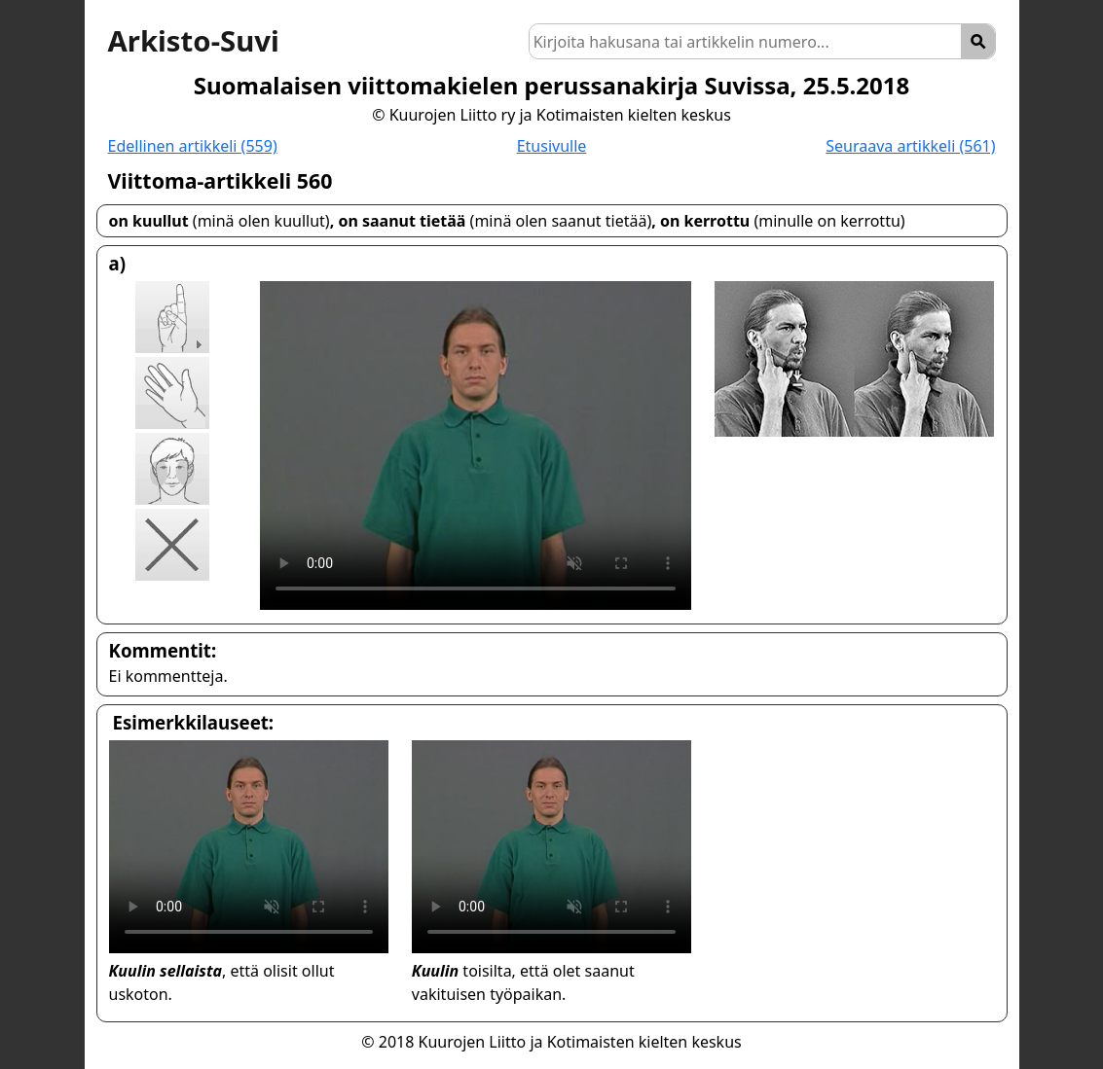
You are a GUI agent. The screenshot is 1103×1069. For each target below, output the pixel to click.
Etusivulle (552, 146)
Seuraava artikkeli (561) (910, 146)
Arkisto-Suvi (193, 40)
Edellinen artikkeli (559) (192, 146)
